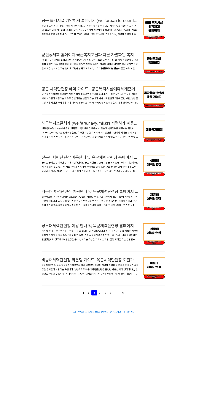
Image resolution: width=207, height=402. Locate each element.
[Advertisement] (76, 21)
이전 (76, 336)
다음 (131, 336)
